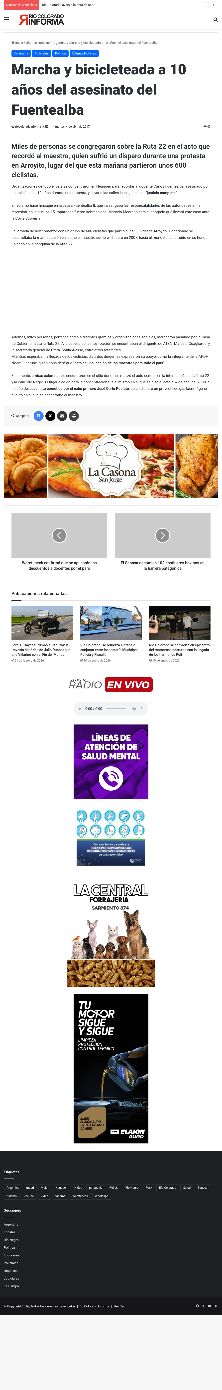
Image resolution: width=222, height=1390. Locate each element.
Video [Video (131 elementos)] (44, 1196)
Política (9, 1247)
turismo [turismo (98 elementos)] (11, 1196)
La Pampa (11, 1286)
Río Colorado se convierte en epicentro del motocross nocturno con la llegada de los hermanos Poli (179, 650)
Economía (11, 1255)
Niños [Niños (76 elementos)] (78, 1187)
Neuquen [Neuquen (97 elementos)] (61, 1187)
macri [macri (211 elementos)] (30, 1187)
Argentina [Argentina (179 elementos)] (12, 1187)
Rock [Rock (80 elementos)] (148, 1187)
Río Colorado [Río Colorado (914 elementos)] (167, 1187)
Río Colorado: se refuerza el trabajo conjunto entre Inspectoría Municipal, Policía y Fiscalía (109, 650)
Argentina (11, 1224)
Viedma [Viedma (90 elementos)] (60, 1196)
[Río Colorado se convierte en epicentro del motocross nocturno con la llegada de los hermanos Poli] (180, 623)
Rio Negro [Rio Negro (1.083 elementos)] (132, 1187)
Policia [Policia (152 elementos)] (114, 1187)
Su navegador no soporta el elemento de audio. (111, 709)
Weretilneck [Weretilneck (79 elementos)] (80, 1196)
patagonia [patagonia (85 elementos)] (95, 1187)
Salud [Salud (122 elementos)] (187, 1187)
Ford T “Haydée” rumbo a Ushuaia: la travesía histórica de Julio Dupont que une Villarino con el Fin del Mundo (41, 650)
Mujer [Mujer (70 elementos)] (44, 1187)
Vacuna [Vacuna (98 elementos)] (29, 1196)
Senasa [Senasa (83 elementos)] (202, 1187)
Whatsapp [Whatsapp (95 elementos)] (102, 1196)
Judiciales (11, 1278)
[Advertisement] (111, 66)
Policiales (11, 1263)
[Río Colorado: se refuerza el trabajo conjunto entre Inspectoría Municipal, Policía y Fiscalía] (111, 623)
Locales (9, 1232)
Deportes (10, 1271)
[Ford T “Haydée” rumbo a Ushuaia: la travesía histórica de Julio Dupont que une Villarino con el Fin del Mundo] (42, 623)
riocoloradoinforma (28, 126)
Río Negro (11, 1240)
